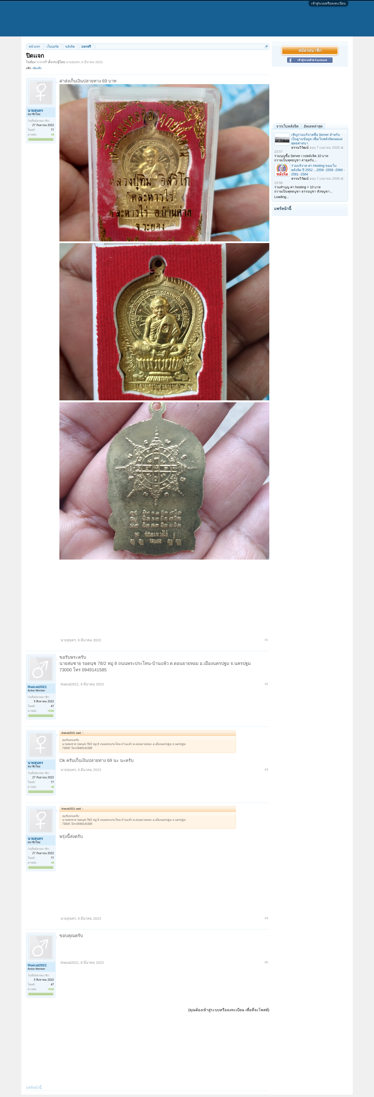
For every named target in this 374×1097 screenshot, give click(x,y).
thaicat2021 (37, 687)
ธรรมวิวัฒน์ (300, 147)
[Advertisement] (164, 597)
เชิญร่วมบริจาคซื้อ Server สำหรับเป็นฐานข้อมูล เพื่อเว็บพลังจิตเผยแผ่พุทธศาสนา (316, 139)
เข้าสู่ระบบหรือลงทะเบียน (328, 3)
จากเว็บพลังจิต (287, 126)
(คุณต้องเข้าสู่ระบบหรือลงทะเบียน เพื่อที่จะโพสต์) (228, 1010)
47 (52, 706)
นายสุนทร (73, 62)
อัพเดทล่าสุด (313, 126)
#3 (266, 769)
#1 (266, 640)
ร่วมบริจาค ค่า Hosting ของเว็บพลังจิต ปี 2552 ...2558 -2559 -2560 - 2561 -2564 (318, 170)
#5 (266, 962)
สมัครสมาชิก (310, 50)
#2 (266, 684)
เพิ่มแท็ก (37, 68)
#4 (266, 918)
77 (52, 130)
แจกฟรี (42, 62)
